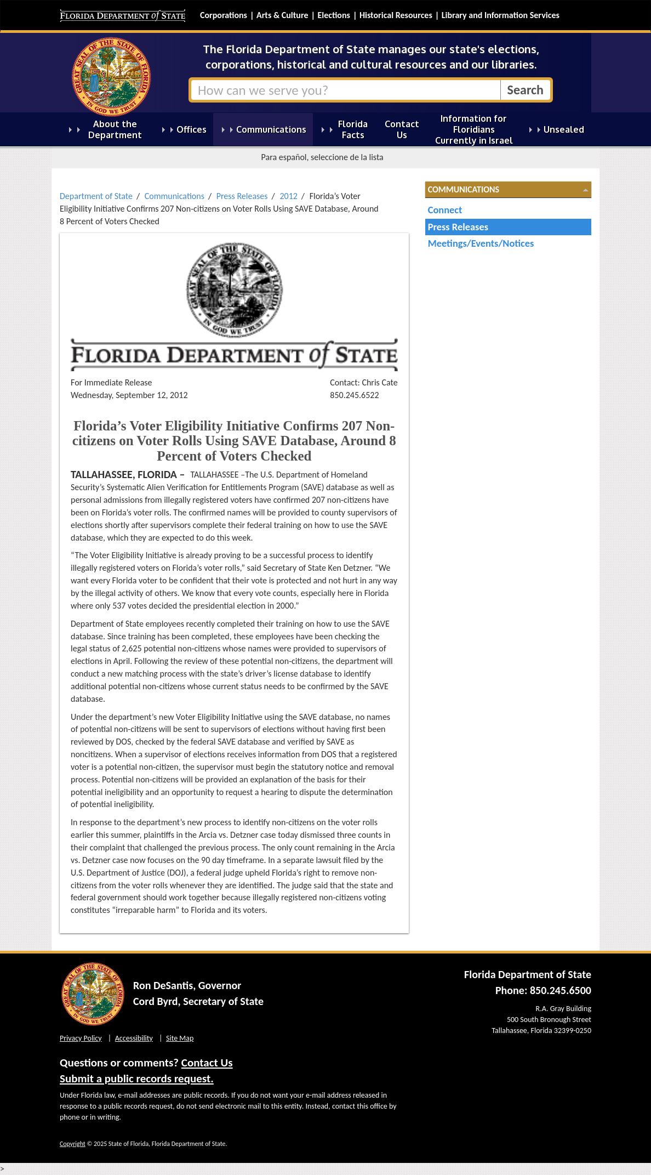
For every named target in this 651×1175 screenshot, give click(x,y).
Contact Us (207, 1062)
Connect (445, 209)
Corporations (223, 15)
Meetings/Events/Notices (481, 243)
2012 (288, 196)
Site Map (179, 1038)
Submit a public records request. (137, 1078)
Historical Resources (395, 15)
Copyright (72, 1144)
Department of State (96, 196)
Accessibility (134, 1038)
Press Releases (242, 196)
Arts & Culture (282, 15)
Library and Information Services (500, 15)
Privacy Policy (81, 1038)
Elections (333, 15)
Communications (174, 196)
